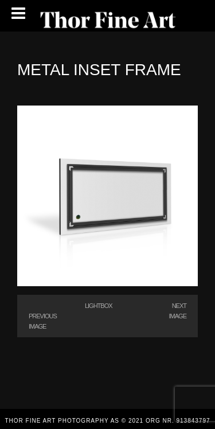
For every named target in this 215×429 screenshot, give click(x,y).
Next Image (177, 310)
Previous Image (43, 321)
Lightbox (98, 305)
